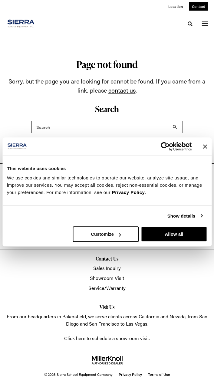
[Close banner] (205, 146)
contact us (122, 90)
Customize (106, 234)
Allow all (174, 234)
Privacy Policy (128, 192)
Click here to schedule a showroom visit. (107, 338)
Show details (181, 215)
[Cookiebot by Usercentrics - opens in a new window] (165, 146)
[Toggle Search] (190, 23)
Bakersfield (74, 316)
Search (175, 127)
